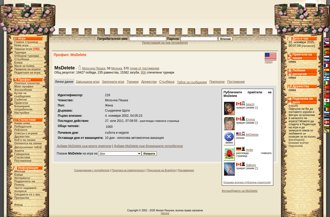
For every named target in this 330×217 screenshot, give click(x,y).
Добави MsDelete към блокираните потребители (148, 146)
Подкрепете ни (24, 181)
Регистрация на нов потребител (165, 42)
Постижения (22, 160)
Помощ (19, 184)
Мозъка (116, 68)
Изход (18, 204)
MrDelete (252, 135)
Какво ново (22, 123)
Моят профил (24, 86)
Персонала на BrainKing (161, 170)
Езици (18, 174)
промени (308, 45)
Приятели (21, 102)
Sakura (251, 165)
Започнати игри (113, 82)
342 (36, 48)
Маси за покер (24, 65)
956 (143, 72)
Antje (249, 150)
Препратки (21, 197)
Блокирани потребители (23, 108)
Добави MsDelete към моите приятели (84, 146)
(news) (269, 61)
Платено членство (27, 83)
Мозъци (19, 171)
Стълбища (21, 59)
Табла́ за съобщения (192, 82)
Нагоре (165, 213)
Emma (250, 119)
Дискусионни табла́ (28, 147)
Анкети (19, 150)
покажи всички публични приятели (247, 182)
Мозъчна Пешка (93, 68)
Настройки (21, 112)
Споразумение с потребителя (91, 170)
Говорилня (22, 154)
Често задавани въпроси (25, 189)
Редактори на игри (27, 72)
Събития (20, 99)
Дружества (22, 136)
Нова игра (21, 45)
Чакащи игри (23, 48)
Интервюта (22, 177)
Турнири (20, 52)
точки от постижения (144, 68)
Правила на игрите (27, 69)
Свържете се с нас (27, 194)
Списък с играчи (26, 133)
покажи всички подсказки (299, 144)
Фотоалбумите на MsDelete (240, 190)
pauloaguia (296, 139)
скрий (293, 105)
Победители (23, 126)
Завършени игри (88, 82)
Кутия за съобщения (22, 95)
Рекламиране (186, 170)
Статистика (22, 157)
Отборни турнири (26, 55)
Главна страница (26, 41)
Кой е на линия (25, 139)
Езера (18, 62)
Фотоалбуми (23, 89)
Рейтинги (20, 129)
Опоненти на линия (28, 143)
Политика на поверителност (128, 170)
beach (250, 104)
